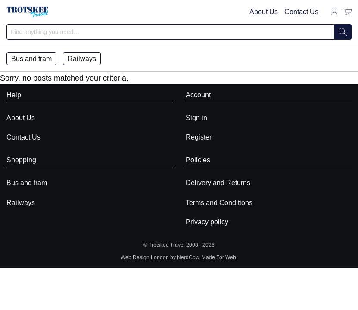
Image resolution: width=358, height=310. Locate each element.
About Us (263, 12)
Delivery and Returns (218, 182)
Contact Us (301, 12)
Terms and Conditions (219, 202)
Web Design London (145, 257)
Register (199, 137)
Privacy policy (207, 222)
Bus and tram (31, 58)
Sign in (196, 117)
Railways (82, 58)
